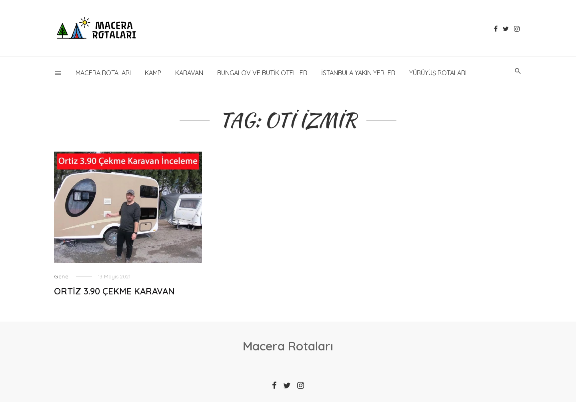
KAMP (153, 73)
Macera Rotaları (103, 73)
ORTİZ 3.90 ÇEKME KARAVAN (114, 291)
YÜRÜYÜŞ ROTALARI (437, 73)
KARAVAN (189, 73)
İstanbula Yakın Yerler (358, 73)
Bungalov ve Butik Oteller (262, 73)
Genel (62, 276)
